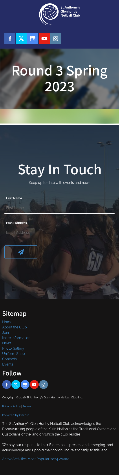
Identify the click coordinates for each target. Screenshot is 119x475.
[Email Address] (59, 232)
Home (7, 322)
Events (7, 364)
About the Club (14, 327)
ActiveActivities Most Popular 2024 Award (36, 459)
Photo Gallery (13, 348)
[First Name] (59, 208)
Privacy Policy (11, 406)
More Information (16, 338)
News (6, 343)
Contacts (9, 359)
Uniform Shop (13, 354)
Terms (27, 406)
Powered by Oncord (15, 415)
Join (5, 332)
